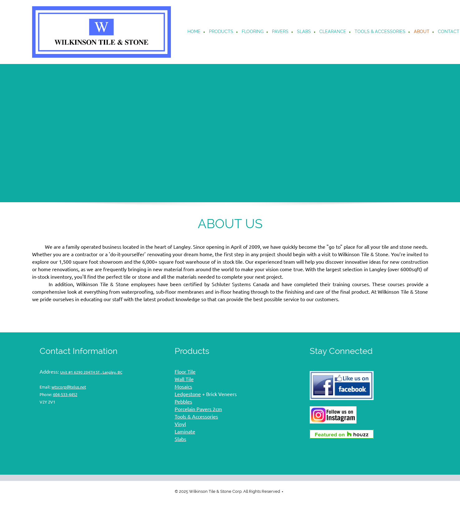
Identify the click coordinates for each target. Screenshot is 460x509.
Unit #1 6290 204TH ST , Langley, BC (91, 372)
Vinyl (180, 424)
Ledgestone (188, 394)
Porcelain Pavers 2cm (198, 409)
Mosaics (183, 386)
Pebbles (183, 401)
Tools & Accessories (196, 416)
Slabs (180, 439)
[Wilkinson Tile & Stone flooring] (101, 32)
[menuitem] (194, 32)
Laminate (185, 431)
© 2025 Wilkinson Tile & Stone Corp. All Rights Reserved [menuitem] (227, 491)
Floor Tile (185, 371)
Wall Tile (184, 379)
